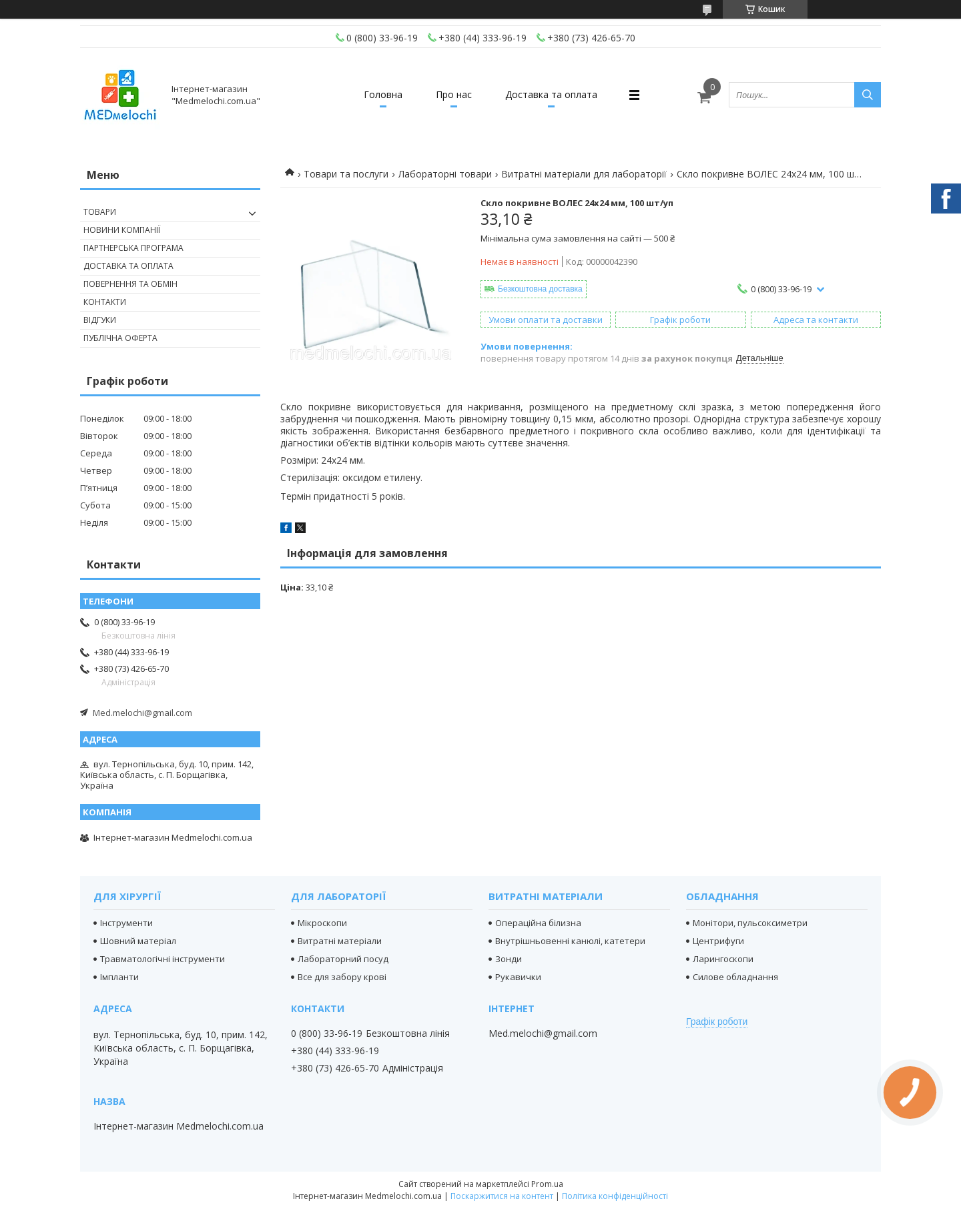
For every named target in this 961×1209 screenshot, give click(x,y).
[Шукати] (867, 94)
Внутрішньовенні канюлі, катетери (570, 941)
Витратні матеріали (340, 941)
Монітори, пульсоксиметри (750, 923)
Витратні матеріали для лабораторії (584, 173)
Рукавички (518, 977)
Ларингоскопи (723, 959)
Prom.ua (547, 1184)
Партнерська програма (133, 248)
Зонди (508, 959)
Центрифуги (718, 941)
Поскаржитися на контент (501, 1196)
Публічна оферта (120, 338)
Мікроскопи (322, 923)
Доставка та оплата (551, 94)
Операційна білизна (538, 923)
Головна (383, 94)
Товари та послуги (346, 173)
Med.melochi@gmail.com (142, 712)
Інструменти (126, 923)
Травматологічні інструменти (162, 959)
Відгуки (99, 320)
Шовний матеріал (138, 941)
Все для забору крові (342, 977)
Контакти (104, 302)
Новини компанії (121, 230)
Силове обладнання (735, 977)
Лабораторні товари (445, 173)
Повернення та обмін (130, 284)
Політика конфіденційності (615, 1196)
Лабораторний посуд (343, 959)
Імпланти (119, 977)
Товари (99, 212)
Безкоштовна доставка (540, 289)
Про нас (454, 94)
